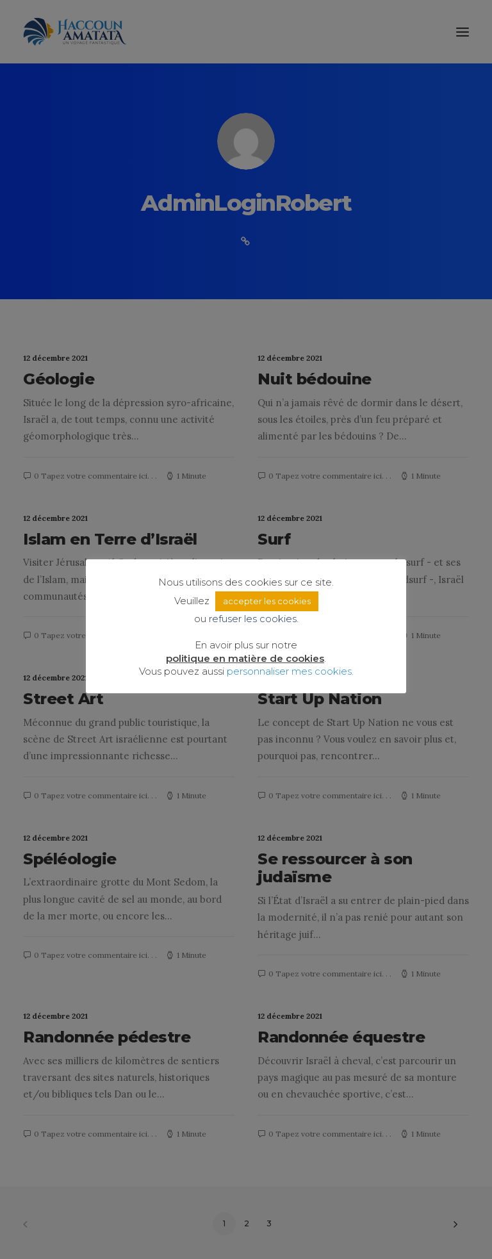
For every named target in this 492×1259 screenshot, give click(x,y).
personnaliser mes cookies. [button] (290, 671)
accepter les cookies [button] (267, 601)
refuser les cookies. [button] (254, 619)
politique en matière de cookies (245, 658)
